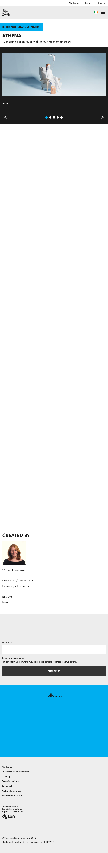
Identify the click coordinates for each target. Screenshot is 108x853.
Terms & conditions (11, 781)
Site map (6, 776)
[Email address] (54, 649)
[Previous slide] (4, 118)
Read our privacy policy (13, 658)
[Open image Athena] (46, 117)
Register (88, 2)
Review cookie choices (12, 795)
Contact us (74, 2)
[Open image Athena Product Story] (58, 117)
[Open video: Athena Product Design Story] (50, 117)
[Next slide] (101, 118)
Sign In (101, 2)
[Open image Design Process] (61, 117)
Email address (8, 642)
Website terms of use (11, 791)
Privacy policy (8, 786)
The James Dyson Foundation (15, 771)
